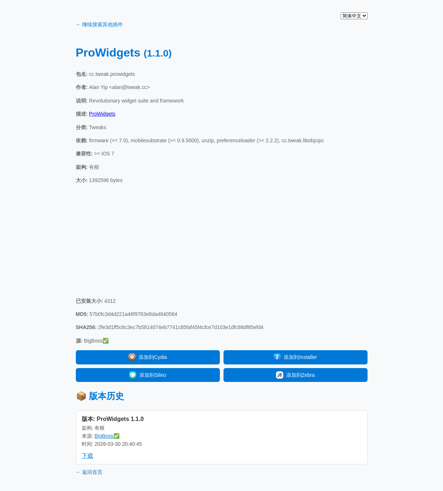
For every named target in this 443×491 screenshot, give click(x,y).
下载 (87, 456)
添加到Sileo (147, 375)
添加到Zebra (295, 375)
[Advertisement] (222, 241)
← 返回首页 (89, 472)
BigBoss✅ (106, 436)
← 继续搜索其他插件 (99, 24)
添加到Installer (295, 357)
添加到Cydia (147, 357)
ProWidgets (102, 114)
